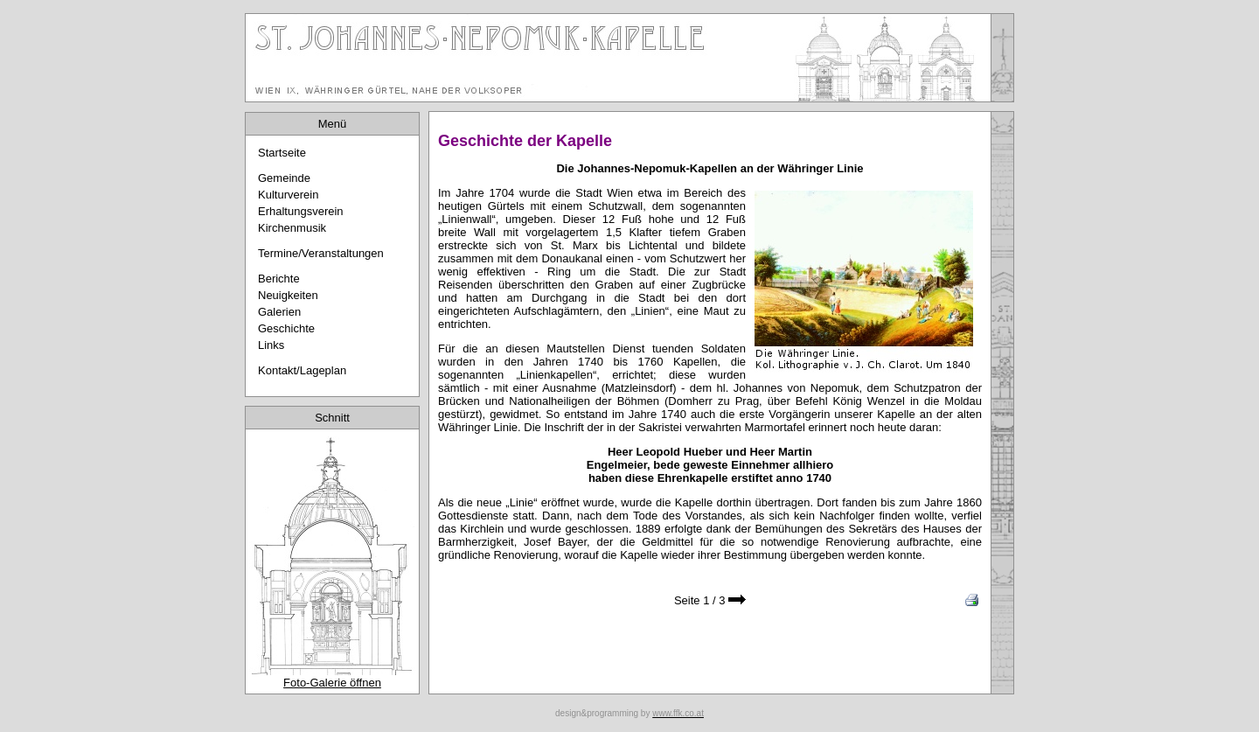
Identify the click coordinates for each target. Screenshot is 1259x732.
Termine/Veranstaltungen (321, 253)
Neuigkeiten (288, 295)
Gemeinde (284, 178)
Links (271, 345)
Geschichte (286, 328)
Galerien (279, 311)
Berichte (279, 278)
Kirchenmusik (292, 227)
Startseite (282, 152)
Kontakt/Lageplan (302, 370)
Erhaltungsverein (301, 211)
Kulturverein (288, 194)
